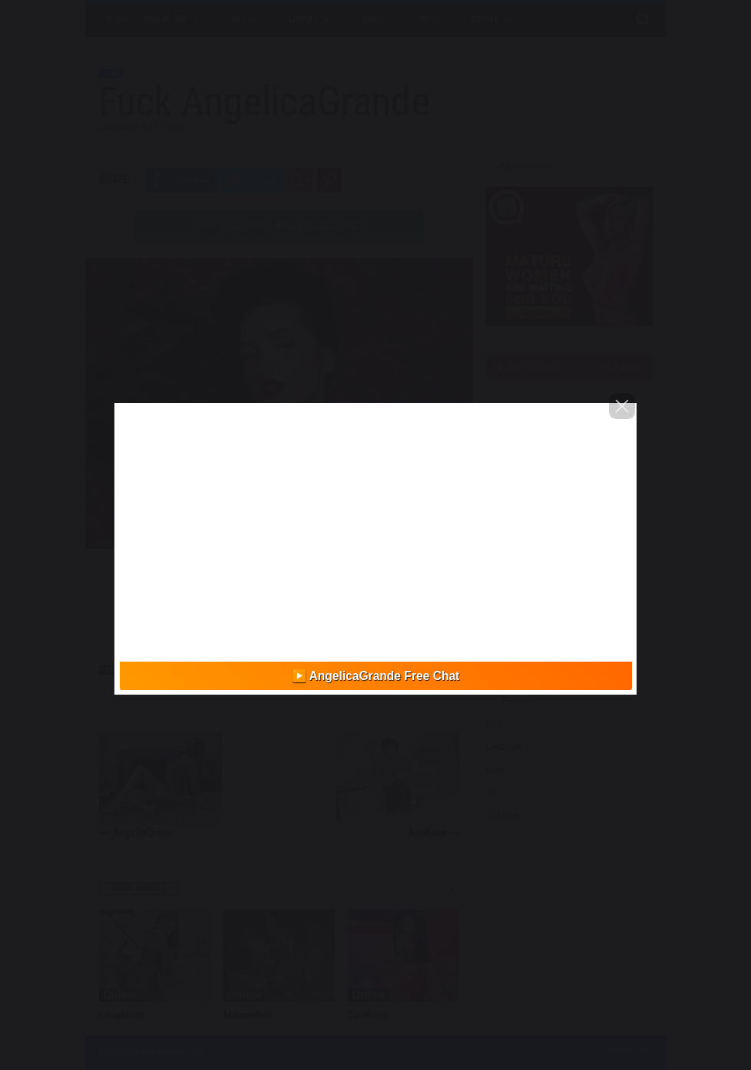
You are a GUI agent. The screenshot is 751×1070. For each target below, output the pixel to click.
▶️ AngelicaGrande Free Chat (376, 675)
